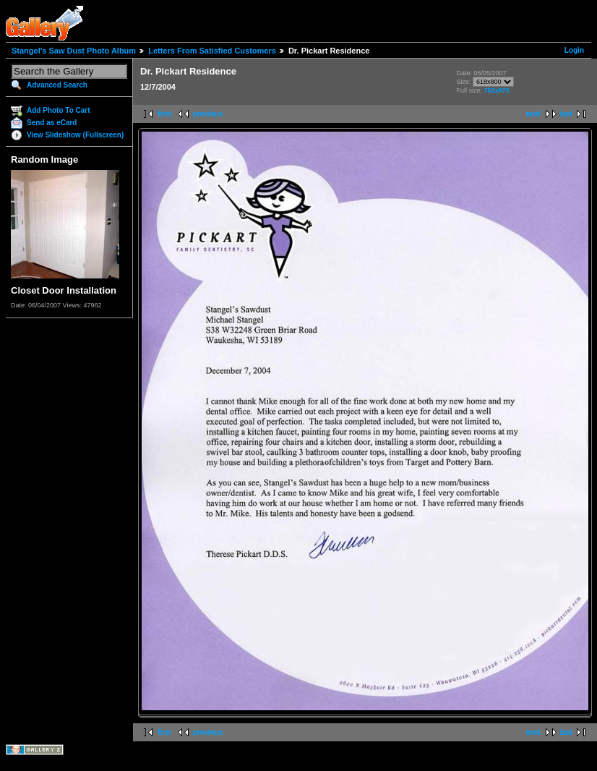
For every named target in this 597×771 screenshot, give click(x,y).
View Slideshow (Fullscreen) (75, 135)
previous (208, 114)
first (164, 114)
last (566, 114)
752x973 (496, 90)
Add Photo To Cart (58, 110)
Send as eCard (52, 123)
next (533, 114)
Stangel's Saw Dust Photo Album (74, 50)
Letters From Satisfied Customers (212, 50)
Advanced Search (57, 85)
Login (574, 50)
